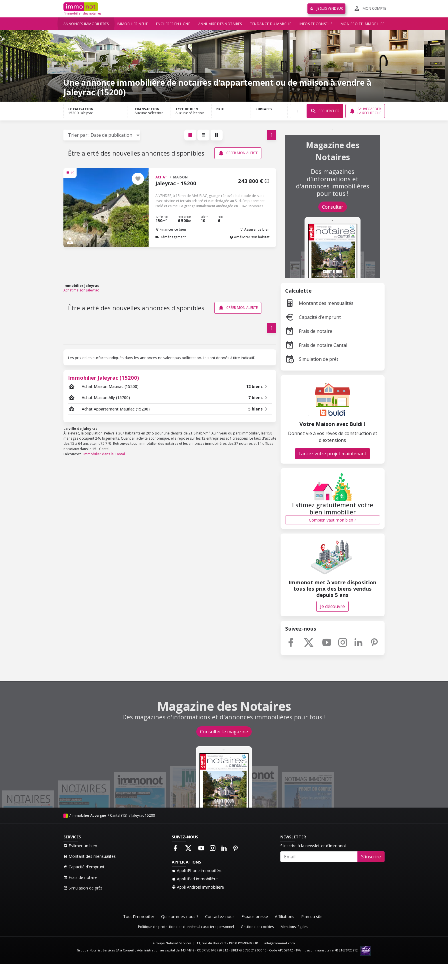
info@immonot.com (279, 943)
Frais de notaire (308, 331)
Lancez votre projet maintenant (332, 453)
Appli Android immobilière (198, 887)
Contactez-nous (220, 916)
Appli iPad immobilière (195, 879)
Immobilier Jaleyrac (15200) (103, 377)
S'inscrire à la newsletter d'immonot (313, 845)
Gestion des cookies (257, 926)
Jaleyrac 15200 (143, 815)
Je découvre (332, 606)
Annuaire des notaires (220, 23)
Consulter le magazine (224, 731)
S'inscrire (371, 857)
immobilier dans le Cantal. (104, 454)
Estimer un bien (80, 845)
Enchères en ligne (173, 23)
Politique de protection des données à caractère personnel (186, 926)
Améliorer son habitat (249, 237)
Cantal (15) (118, 815)
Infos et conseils (316, 23)
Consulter (332, 207)
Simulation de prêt (311, 359)
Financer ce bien (170, 229)
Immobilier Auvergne (89, 815)
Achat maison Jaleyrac (81, 290)
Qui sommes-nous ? (179, 916)
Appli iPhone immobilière (197, 870)
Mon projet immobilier (363, 23)
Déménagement (170, 237)
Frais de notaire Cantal (316, 345)
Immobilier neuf (132, 23)
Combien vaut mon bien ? (332, 520)
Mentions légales (294, 926)
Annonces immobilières (86, 23)
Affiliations (284, 916)
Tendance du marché (270, 23)
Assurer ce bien (254, 229)
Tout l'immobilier (138, 916)
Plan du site (312, 916)
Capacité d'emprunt (313, 317)
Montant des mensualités (319, 303)
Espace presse (254, 916)
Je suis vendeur (326, 8)
